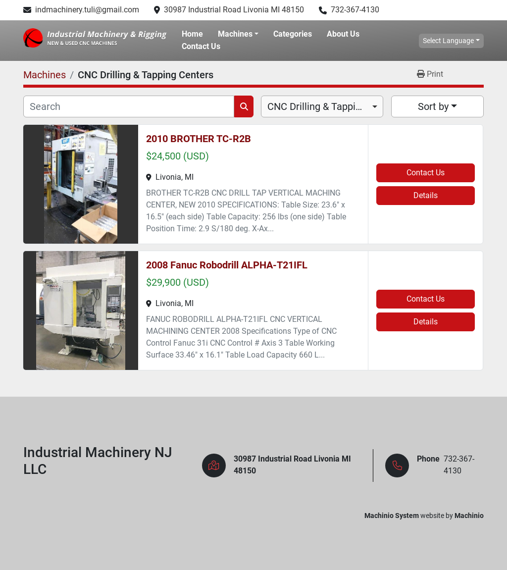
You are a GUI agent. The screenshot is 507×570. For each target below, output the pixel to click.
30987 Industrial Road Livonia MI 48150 (234, 9)
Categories (292, 34)
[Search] (128, 106)
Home (192, 34)
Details (425, 195)
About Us (343, 34)
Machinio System (391, 515)
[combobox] (322, 106)
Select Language (448, 41)
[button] (238, 34)
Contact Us (201, 46)
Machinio (469, 515)
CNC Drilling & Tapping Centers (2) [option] (322, 106)
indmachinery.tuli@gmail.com (87, 9)
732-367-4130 (355, 9)
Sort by (433, 106)
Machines (235, 34)
